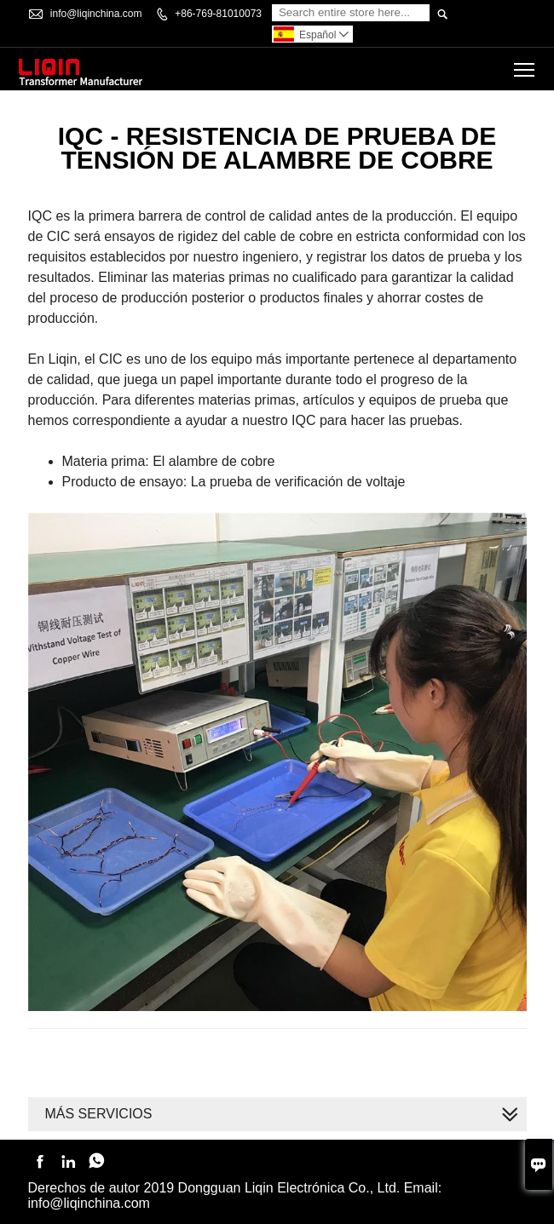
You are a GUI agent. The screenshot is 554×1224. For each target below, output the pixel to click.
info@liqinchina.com (96, 14)
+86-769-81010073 (218, 14)
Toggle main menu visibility (525, 63)
